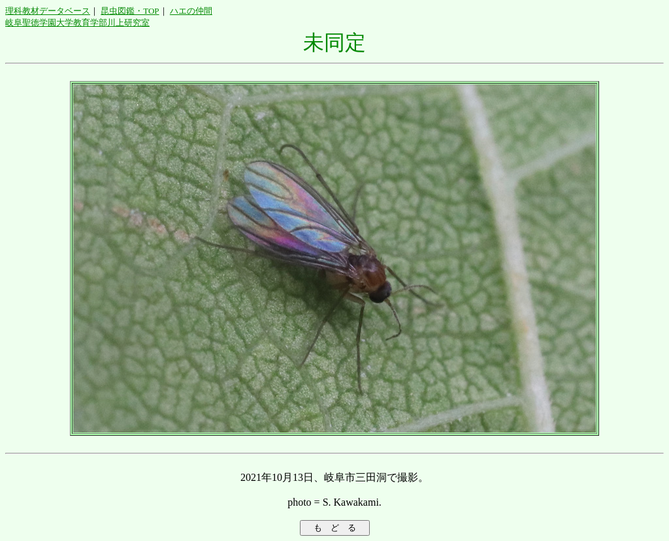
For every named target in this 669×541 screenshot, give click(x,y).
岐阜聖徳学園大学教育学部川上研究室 (77, 22)
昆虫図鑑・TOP (130, 11)
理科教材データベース (47, 11)
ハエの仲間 (191, 11)
